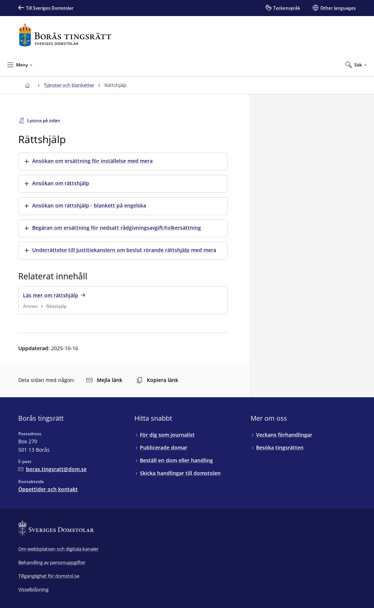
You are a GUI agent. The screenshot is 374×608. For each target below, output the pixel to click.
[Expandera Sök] (356, 65)
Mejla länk (104, 379)
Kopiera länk (157, 379)
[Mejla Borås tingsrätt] (52, 469)
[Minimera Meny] (20, 65)
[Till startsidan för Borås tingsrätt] (64, 35)
